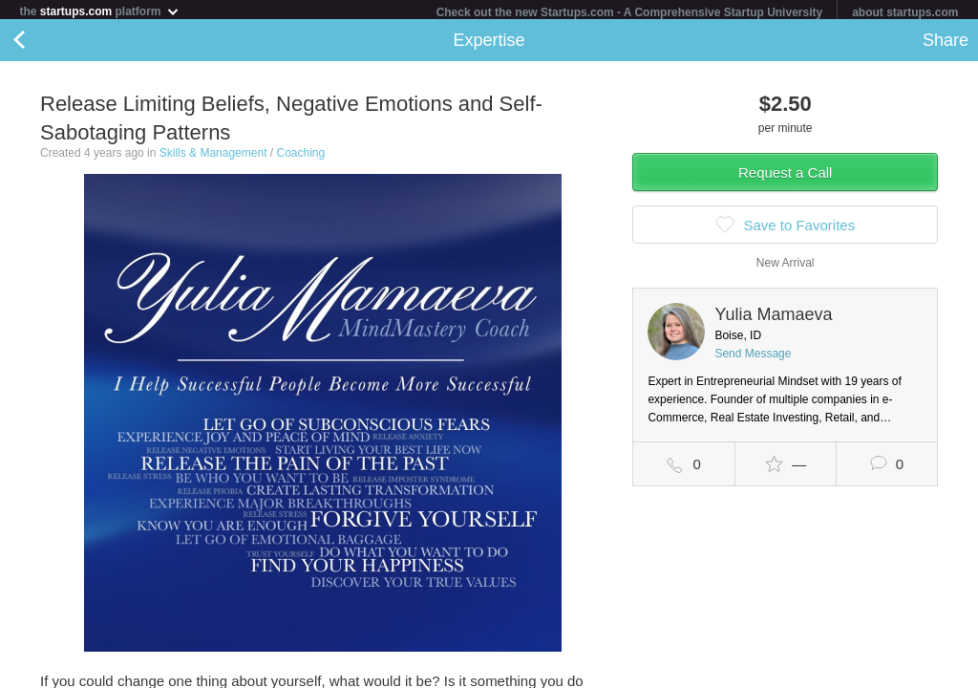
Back (38, 44)
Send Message (752, 357)
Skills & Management (213, 156)
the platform (99, 11)
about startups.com (905, 12)
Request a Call (785, 176)
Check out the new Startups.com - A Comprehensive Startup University (629, 12)
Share (945, 44)
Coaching (300, 156)
